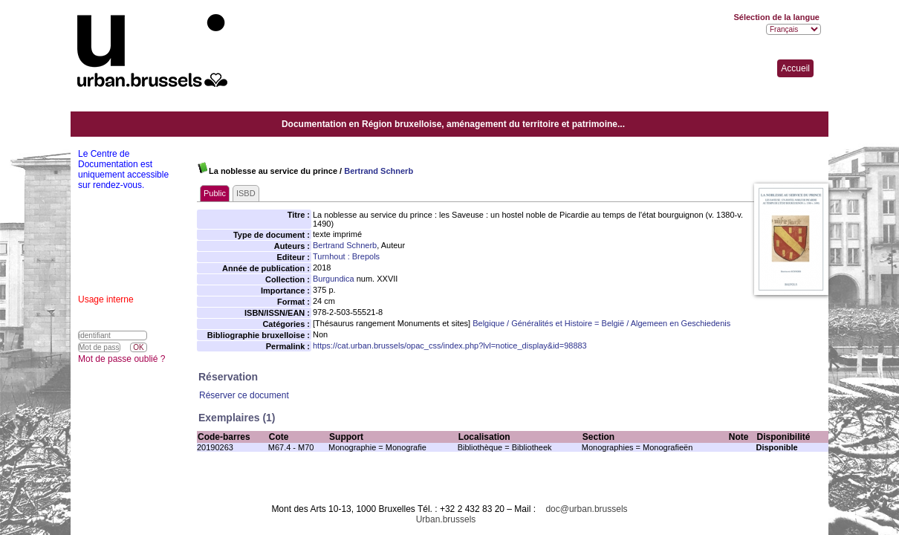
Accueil (795, 68)
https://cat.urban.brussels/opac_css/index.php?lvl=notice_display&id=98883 (450, 345)
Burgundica (333, 278)
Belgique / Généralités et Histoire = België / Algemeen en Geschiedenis (601, 323)
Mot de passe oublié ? (121, 359)
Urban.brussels (446, 519)
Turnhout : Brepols (346, 256)
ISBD (246, 193)
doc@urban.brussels (586, 509)
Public (215, 193)
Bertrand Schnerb (378, 170)
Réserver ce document (244, 395)
